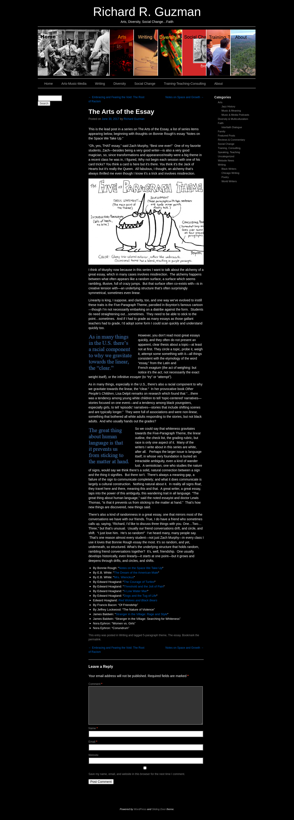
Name (93, 728)
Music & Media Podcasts (235, 114)
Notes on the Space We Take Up (140, 568)
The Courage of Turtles (139, 582)
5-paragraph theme (155, 635)
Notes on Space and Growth (184, 97)
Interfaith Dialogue (231, 127)
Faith (220, 123)
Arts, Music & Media (122, 53)
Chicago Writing (230, 173)
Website (93, 755)
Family (221, 131)
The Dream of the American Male (136, 572)
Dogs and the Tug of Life (140, 595)
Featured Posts (226, 135)
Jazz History (228, 106)
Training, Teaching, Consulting (218, 53)
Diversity (170, 53)
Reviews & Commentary (231, 139)
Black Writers (228, 168)
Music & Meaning (231, 110)
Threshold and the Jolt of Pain (144, 586)
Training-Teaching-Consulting (185, 83)
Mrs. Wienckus (124, 577)
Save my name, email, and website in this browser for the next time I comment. (136, 774)
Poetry (225, 177)
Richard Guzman (134, 119)
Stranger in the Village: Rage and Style (141, 614)
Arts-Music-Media (73, 83)
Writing (146, 53)
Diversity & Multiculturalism (233, 119)
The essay (174, 635)
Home (74, 53)
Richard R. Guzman (147, 11)
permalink (94, 639)
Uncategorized (226, 156)
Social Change (194, 53)
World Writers (229, 181)
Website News (226, 160)
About (243, 53)
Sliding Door (159, 809)
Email (92, 741)
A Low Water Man (135, 591)
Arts (220, 102)
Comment (95, 684)
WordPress (140, 809)
